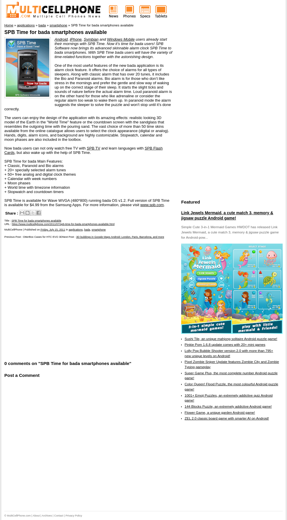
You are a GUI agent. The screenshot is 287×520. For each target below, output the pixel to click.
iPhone (76, 39)
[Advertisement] (55, 299)
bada (87, 229)
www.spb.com (152, 205)
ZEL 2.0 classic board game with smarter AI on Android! (227, 418)
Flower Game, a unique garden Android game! (220, 413)
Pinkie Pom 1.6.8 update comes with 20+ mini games (225, 345)
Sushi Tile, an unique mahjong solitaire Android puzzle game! (231, 339)
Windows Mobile (121, 39)
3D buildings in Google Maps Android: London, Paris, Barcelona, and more (120, 236)
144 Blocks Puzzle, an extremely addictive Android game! (228, 406)
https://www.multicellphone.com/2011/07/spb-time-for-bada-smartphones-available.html (63, 224)
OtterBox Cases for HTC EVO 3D (42, 236)
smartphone (99, 229)
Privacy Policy (74, 515)
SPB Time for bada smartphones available (55, 32)
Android (61, 39)
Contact (58, 515)
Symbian (91, 39)
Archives (47, 515)
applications (76, 229)
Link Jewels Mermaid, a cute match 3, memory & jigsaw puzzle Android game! (227, 215)
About (36, 515)
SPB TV (93, 148)
